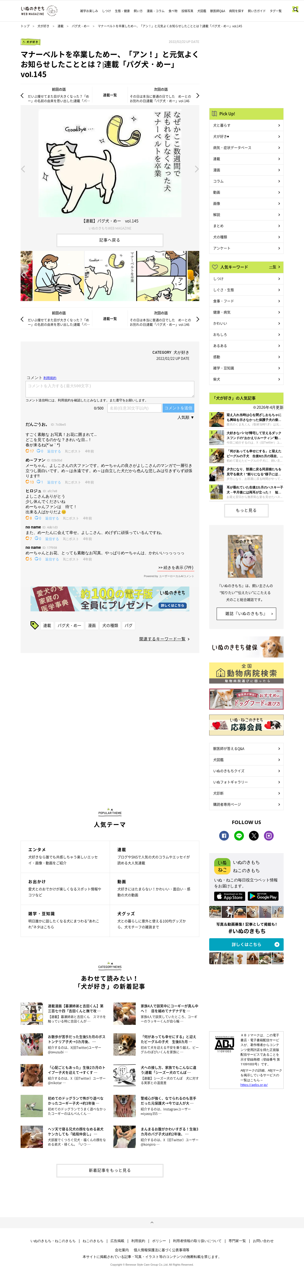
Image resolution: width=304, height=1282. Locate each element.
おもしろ (220, 334)
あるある (220, 345)
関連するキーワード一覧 (162, 639)
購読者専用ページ (227, 804)
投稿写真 (187, 10)
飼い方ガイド (257, 10)
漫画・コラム (156, 10)
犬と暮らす (222, 125)
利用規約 (138, 1241)
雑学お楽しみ (89, 10)
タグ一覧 (276, 10)
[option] (109, 168)
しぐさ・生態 (223, 289)
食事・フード (223, 300)
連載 (61, 26)
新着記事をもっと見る (110, 1170)
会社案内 (122, 1249)
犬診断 (218, 793)
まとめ (218, 225)
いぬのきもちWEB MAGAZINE (110, 228)
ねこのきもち (93, 1241)
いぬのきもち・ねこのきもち (53, 1241)
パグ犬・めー (81, 26)
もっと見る (246, 510)
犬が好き (43, 26)
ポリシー (159, 1241)
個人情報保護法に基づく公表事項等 (161, 1249)
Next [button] (197, 168)
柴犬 (216, 379)
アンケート (222, 247)
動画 (216, 192)
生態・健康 (122, 10)
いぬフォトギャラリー (230, 781)
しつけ (106, 10)
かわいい (220, 323)
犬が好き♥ (221, 136)
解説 (216, 214)
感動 (216, 356)
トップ (25, 26)
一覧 (272, 266)
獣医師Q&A (217, 10)
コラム (218, 180)
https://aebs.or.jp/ (254, 1084)
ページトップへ (152, 1222)
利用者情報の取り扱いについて (197, 1241)
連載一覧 (110, 94)
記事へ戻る (109, 240)
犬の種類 (110, 625)
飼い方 (138, 10)
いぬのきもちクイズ (228, 770)
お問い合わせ (263, 1241)
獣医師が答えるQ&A (228, 748)
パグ (129, 625)
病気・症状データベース (232, 147)
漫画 (92, 625)
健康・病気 (222, 312)
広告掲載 (117, 1241)
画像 (216, 203)
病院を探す (236, 10)
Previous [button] (23, 168)
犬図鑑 (201, 10)
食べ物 (173, 10)
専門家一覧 (237, 1241)
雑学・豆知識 (223, 367)
